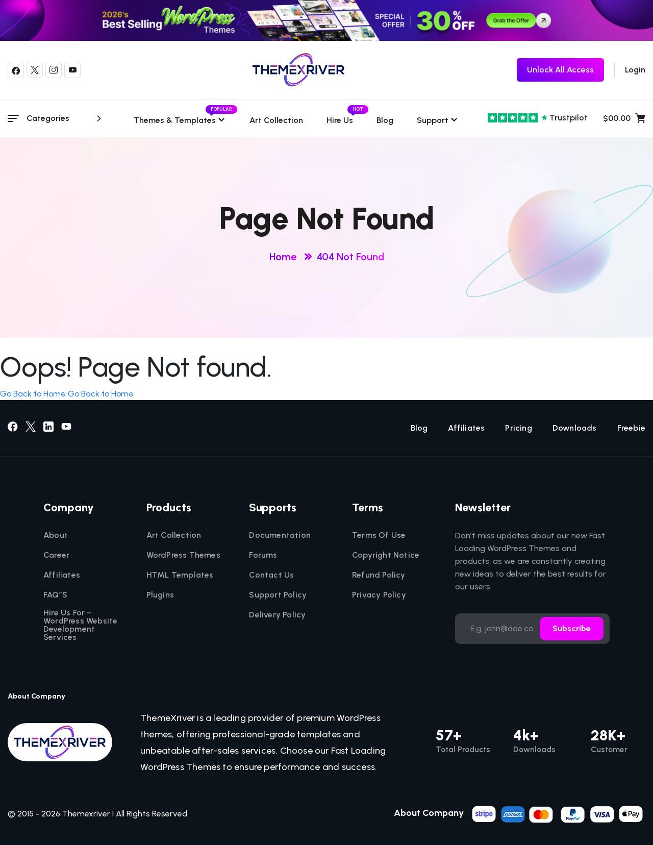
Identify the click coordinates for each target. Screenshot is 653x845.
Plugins (160, 595)
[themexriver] (299, 70)
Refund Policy (379, 575)
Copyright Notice (385, 555)
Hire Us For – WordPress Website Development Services (80, 625)
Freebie (631, 428)
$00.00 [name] (624, 119)
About (55, 535)
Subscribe (571, 628)
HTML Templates (180, 575)
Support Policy (278, 595)
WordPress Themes (183, 555)
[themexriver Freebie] (560, 70)
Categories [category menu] (66, 118)
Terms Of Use (379, 535)
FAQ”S (55, 595)
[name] (558, 813)
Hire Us (339, 120)
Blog (384, 120)
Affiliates (466, 428)
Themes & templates (180, 120)
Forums (263, 555)
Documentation (280, 535)
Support (432, 120)
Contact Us (271, 575)
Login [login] (635, 69)
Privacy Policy (379, 595)
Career (56, 555)
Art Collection (276, 120)
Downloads (574, 428)
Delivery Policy (277, 615)
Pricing (518, 428)
